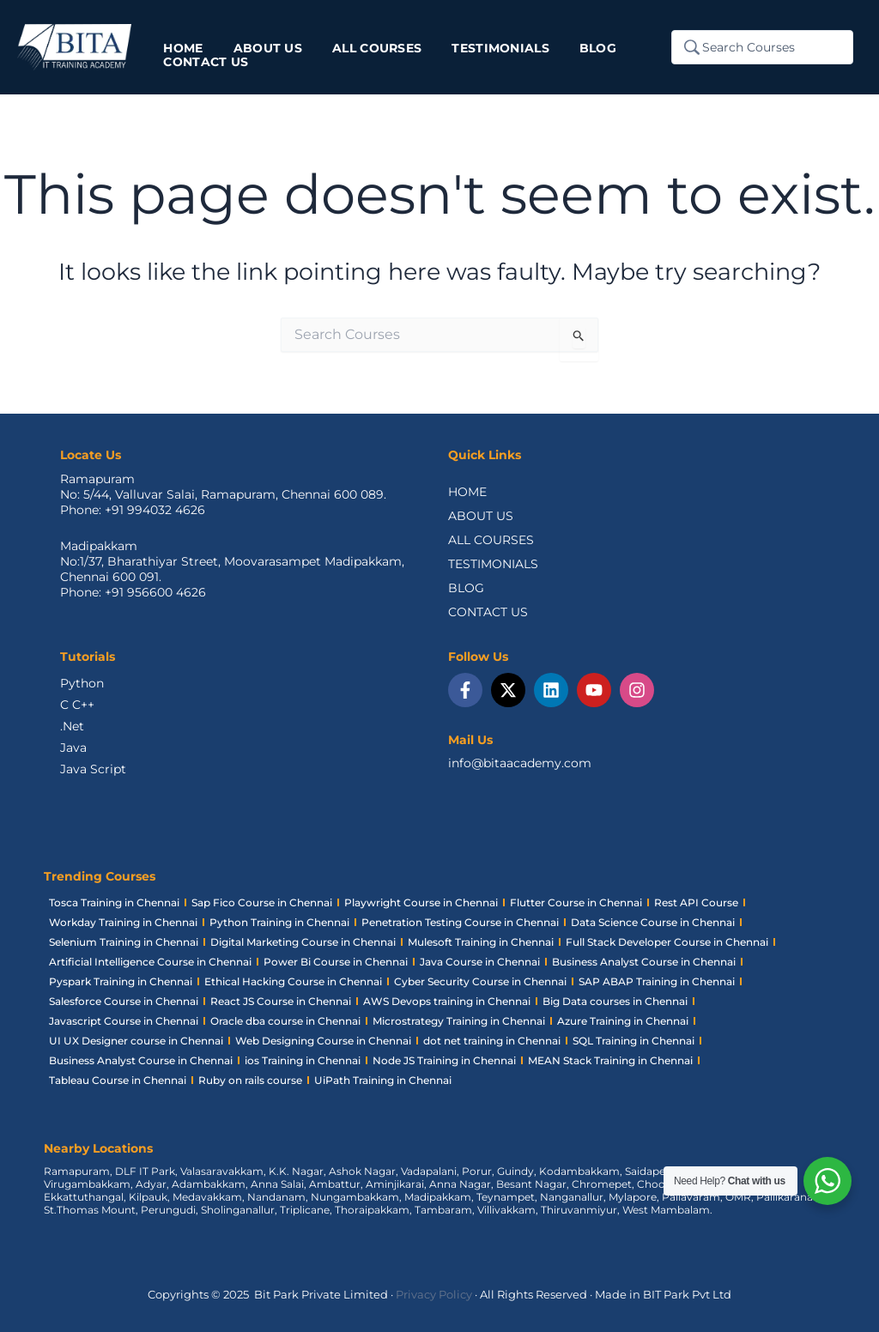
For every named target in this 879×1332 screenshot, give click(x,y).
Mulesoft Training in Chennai (481, 941)
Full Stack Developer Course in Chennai (667, 941)
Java (73, 747)
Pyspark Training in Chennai (120, 981)
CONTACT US (488, 612)
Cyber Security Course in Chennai (480, 981)
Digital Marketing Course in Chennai (303, 941)
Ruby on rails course (250, 1080)
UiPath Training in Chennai (383, 1080)
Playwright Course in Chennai (421, 902)
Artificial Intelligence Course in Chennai (150, 961)
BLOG (466, 588)
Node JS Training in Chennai (444, 1060)
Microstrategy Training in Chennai (459, 1020)
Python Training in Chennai (279, 922)
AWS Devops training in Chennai (446, 1001)
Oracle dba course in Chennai (285, 1020)
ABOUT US (480, 516)
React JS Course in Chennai (280, 1001)
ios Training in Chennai (303, 1060)
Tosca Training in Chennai (114, 902)
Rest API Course (696, 902)
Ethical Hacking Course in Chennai (293, 981)
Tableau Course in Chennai (117, 1080)
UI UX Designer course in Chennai (136, 1040)
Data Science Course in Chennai (653, 922)
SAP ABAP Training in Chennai (657, 981)
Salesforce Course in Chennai (123, 1001)
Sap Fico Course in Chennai (261, 902)
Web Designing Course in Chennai (323, 1040)
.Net (72, 726)
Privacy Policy (434, 1294)
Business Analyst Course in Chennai (644, 961)
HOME (467, 491)
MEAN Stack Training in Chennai (610, 1060)
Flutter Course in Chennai (576, 902)
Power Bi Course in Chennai (336, 961)
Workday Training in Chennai (123, 922)
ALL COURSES (491, 540)
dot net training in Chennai (492, 1040)
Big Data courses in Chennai (615, 1001)
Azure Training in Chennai (622, 1020)
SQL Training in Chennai (633, 1040)
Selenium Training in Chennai (123, 941)
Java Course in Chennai (480, 961)
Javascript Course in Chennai (123, 1020)
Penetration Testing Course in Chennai (460, 922)
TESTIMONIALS (493, 564)
